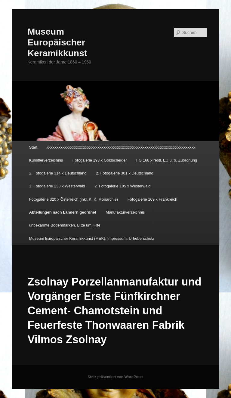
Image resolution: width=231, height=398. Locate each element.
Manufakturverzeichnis (125, 212)
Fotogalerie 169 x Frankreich (152, 199)
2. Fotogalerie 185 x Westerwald (122, 186)
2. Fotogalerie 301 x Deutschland (124, 173)
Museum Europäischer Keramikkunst (57, 42)
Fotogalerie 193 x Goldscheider (99, 160)
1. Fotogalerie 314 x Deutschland (58, 173)
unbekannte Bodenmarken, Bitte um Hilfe (64, 225)
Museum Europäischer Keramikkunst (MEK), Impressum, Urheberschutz (91, 238)
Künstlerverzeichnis (46, 160)
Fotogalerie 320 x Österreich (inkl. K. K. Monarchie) (73, 199)
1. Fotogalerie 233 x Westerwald (57, 186)
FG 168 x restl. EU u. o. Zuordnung (166, 160)
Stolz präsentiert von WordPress (115, 377)
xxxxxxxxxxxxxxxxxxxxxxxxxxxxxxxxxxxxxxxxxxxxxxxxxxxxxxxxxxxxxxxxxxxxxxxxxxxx (121, 147)
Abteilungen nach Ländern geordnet (62, 212)
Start (33, 147)
